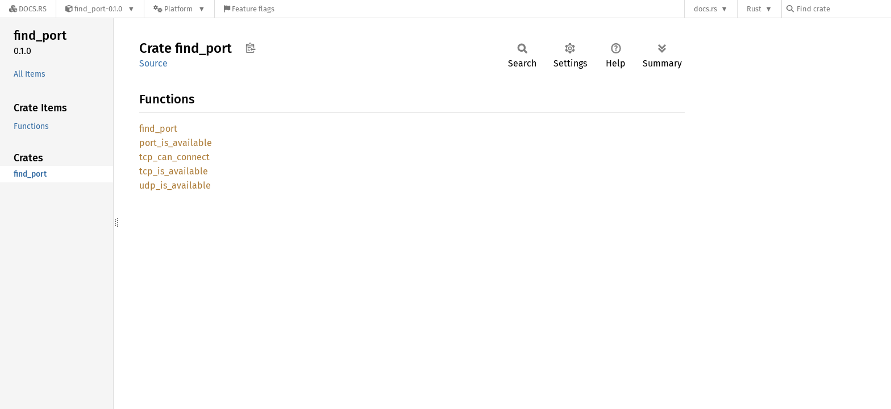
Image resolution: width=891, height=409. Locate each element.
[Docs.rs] (28, 9)
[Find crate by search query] (843, 9)
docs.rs (705, 9)
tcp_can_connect (174, 157)
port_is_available (175, 142)
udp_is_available (175, 185)
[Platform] (179, 9)
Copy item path (250, 47)
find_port (158, 128)
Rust (754, 9)
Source (153, 63)
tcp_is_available (173, 171)
